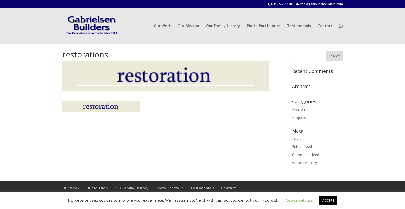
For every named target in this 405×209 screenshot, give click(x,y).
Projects (299, 117)
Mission (298, 109)
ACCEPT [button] (328, 200)
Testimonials (299, 26)
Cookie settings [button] (299, 200)
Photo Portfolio (261, 26)
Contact (325, 26)
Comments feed (305, 154)
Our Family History (223, 26)
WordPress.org (304, 162)
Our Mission (188, 26)
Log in (297, 138)
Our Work (162, 26)
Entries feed (302, 146)
